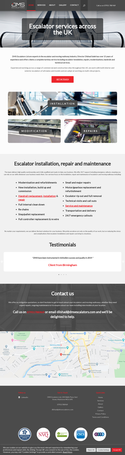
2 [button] (61, 276)
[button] (84, 5)
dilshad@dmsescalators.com (76, 313)
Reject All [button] (91, 450)
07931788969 (35, 313)
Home (31, 5)
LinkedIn (23, 399)
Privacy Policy (100, 415)
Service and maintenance (79, 207)
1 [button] (59, 276)
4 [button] (66, 276)
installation (49, 197)
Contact (74, 5)
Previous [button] (2, 263)
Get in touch (62, 79)
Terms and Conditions (100, 418)
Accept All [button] (116, 450)
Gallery (62, 5)
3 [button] (63, 276)
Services (41, 5)
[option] (62, 263)
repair (21, 200)
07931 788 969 (110, 5)
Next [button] (123, 263)
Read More (67, 452)
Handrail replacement (30, 197)
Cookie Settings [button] (103, 450)
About (52, 5)
